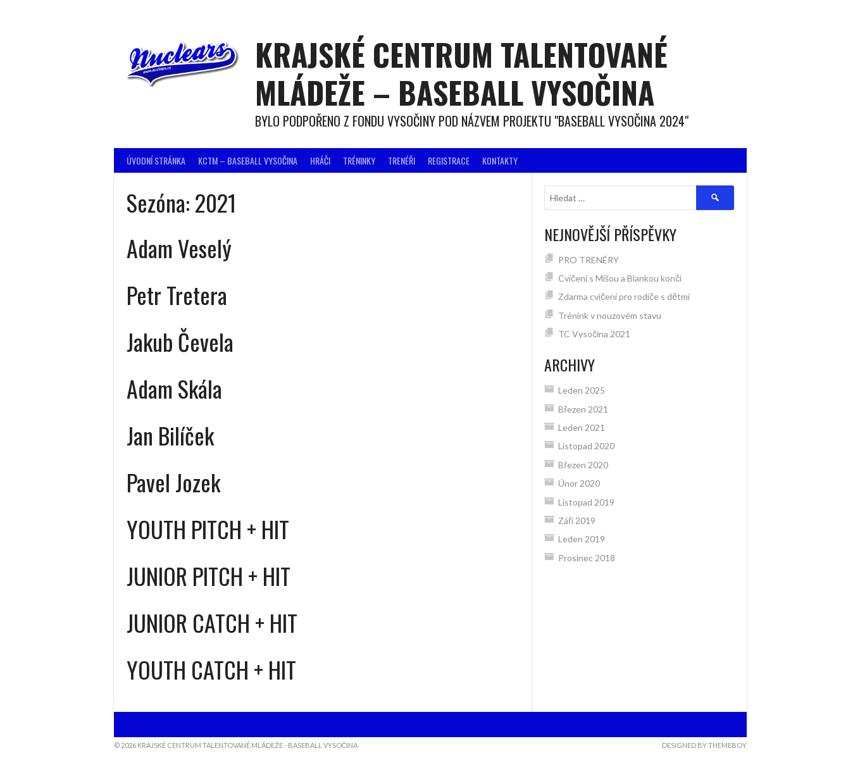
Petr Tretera (177, 294)
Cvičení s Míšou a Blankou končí (620, 278)
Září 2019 (576, 520)
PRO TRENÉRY (588, 259)
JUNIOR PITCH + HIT (208, 575)
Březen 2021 (583, 409)
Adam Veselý (179, 248)
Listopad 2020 (586, 445)
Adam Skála (174, 388)
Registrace (449, 160)
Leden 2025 (581, 390)
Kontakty (500, 160)
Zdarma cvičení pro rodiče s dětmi (624, 296)
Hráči (320, 160)
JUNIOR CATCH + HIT (212, 622)
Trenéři (401, 160)
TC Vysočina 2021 (595, 333)
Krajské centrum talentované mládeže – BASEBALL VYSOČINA (461, 73)
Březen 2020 (583, 464)
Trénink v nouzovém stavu (609, 315)
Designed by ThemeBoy (704, 745)
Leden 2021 (581, 427)
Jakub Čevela (180, 341)
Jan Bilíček (170, 435)
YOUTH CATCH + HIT (211, 669)
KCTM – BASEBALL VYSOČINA (247, 160)
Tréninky (359, 160)
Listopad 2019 (586, 502)
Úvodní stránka (156, 160)
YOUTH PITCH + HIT (208, 528)
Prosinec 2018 (586, 557)
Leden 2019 (581, 538)
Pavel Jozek (173, 482)
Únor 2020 (579, 483)
